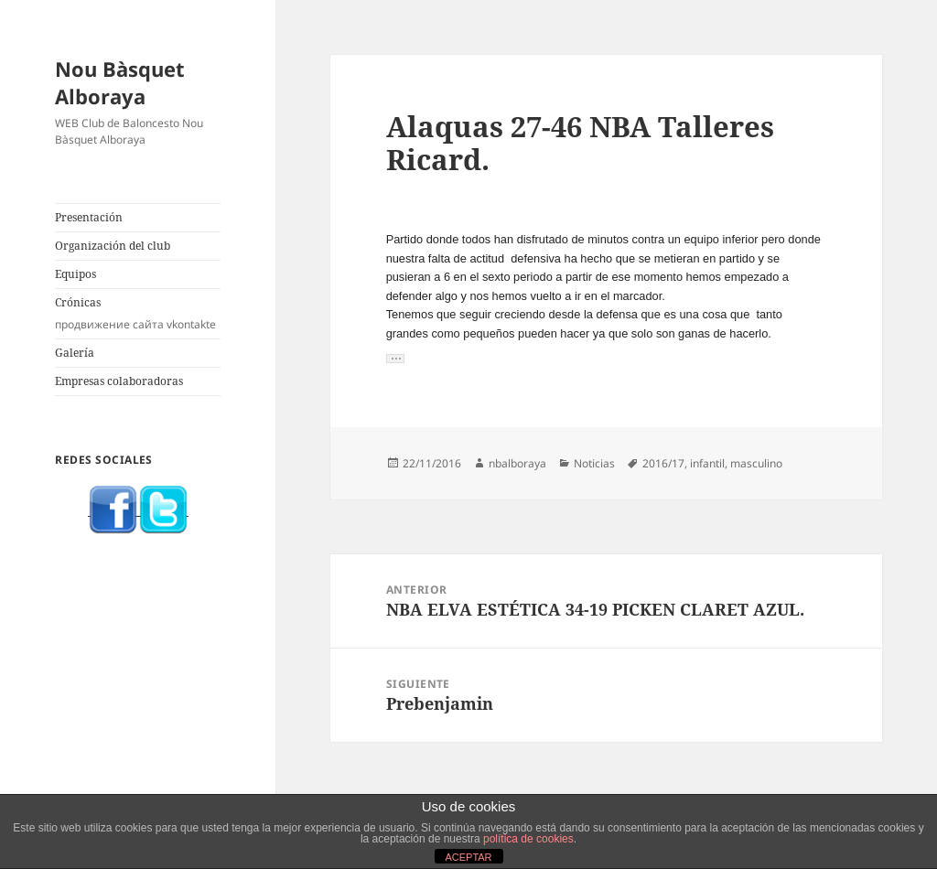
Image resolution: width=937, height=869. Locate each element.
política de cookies (528, 838)
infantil (707, 463)
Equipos (75, 274)
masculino (756, 463)
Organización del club (112, 245)
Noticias (594, 463)
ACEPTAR (468, 857)
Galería (74, 352)
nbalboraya (517, 463)
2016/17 (663, 463)
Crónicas (138, 314)
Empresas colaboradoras (119, 381)
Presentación (89, 217)
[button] (395, 358)
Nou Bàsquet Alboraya (120, 82)
